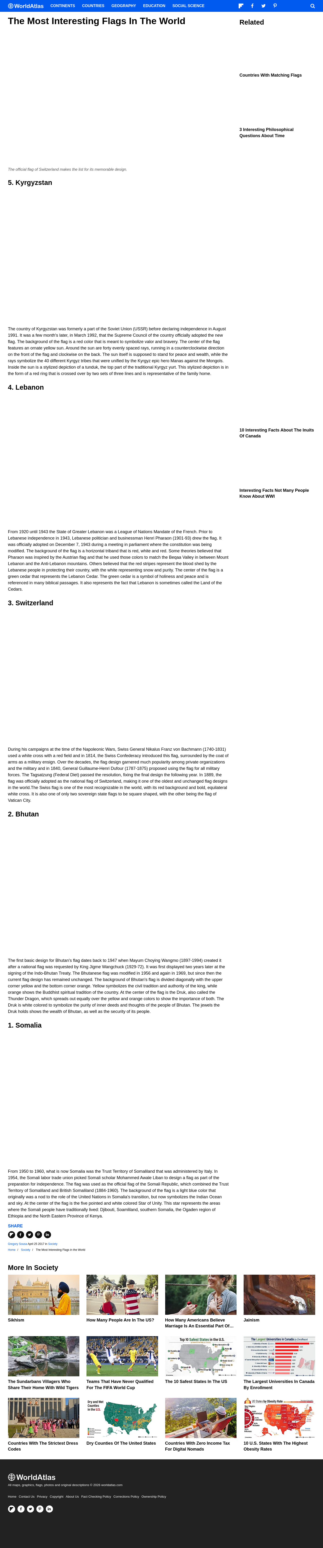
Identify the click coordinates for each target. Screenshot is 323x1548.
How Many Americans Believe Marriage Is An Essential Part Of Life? (197, 1326)
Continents (63, 6)
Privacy (42, 1496)
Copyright (57, 1496)
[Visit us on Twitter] (30, 1509)
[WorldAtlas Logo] (27, 6)
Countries (93, 6)
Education (154, 6)
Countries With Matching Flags (271, 75)
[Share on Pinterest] (38, 1234)
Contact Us (27, 1496)
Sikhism (16, 1320)
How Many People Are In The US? (120, 1320)
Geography (124, 6)
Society (52, 1244)
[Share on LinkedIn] (47, 1234)
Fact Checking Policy (96, 1496)
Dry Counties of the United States (121, 1443)
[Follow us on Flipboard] (11, 1509)
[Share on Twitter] (29, 1234)
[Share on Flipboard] (11, 1234)
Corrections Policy (126, 1496)
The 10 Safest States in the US (196, 1381)
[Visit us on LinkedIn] (49, 1509)
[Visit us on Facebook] (21, 1509)
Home (12, 1496)
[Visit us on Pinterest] (39, 1509)
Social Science (188, 6)
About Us (72, 1496)
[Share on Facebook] (20, 1234)
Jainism (251, 1320)
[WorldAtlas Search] (312, 6)
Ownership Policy (154, 1496)
